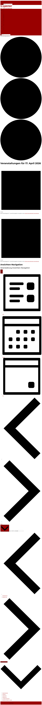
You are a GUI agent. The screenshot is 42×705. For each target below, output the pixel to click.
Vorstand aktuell (7, 17)
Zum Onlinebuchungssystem (7, 1)
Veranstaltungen (7, 20)
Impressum (2, 703)
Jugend (4, 26)
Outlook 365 (4, 695)
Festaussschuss (7, 19)
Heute (1, 523)
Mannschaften (5, 23)
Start (4, 7)
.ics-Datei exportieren (6, 698)
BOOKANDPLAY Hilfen (8, 12)
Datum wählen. (11, 530)
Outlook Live (4, 697)
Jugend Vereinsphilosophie (8, 27)
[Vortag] (22, 459)
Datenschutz (7, 703)
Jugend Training (7, 28)
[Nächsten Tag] (22, 521)
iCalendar (4, 694)
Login (4, 28)
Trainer (5, 18)
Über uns (5, 9)
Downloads (6, 10)
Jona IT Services (16, 703)
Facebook (4, 2)
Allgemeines (6, 24)
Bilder (5, 16)
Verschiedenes (6, 21)
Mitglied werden (7, 10)
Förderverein (6, 15)
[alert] (21, 190)
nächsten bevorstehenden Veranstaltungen (32, 213)
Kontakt (4, 31)
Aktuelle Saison (6, 25)
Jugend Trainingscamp (8, 29)
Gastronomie (6, 18)
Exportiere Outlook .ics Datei (7, 700)
